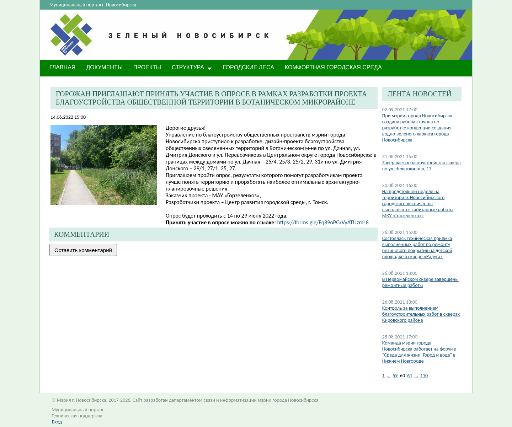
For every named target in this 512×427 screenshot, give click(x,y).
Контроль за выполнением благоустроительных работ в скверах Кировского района (421, 314)
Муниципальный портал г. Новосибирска (92, 5)
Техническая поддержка (77, 416)
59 (395, 376)
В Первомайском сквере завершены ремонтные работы (420, 282)
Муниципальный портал (77, 410)
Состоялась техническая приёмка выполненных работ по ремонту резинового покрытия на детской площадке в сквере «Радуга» (417, 247)
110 (424, 376)
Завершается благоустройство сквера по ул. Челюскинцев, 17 (421, 166)
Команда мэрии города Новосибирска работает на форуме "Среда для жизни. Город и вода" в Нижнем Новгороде (419, 352)
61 (409, 376)
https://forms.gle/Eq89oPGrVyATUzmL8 (322, 222)
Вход (57, 422)
